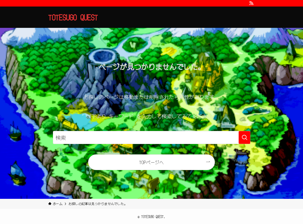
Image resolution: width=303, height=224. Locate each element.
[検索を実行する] (244, 137)
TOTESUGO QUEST (73, 17)
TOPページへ (151, 162)
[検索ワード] (151, 137)
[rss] (251, 3)
